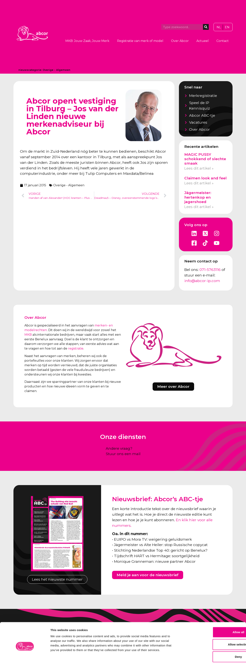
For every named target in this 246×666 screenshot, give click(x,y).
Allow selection (213, 628)
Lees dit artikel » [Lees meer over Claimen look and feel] (199, 183)
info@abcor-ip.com (202, 280)
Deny (214, 640)
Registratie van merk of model (140, 41)
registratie (75, 348)
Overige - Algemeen (56, 69)
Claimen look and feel (205, 178)
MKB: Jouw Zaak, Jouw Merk (87, 41)
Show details (202, 658)
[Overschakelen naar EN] (227, 27)
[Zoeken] (206, 27)
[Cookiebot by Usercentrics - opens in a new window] (25, 658)
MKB (28, 334)
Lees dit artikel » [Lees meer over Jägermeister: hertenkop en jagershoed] (199, 206)
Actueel (202, 41)
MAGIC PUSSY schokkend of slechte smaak (205, 159)
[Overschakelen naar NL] (219, 27)
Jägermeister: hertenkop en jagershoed (197, 197)
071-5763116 (210, 269)
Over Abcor (180, 41)
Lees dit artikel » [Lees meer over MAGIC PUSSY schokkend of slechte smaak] (199, 168)
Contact (222, 41)
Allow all (214, 616)
